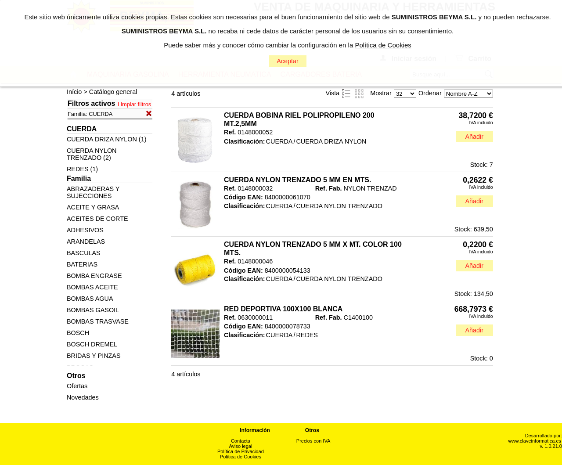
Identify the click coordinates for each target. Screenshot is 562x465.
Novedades (83, 397)
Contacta (240, 440)
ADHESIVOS (85, 230)
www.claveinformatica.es (534, 440)
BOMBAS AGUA (90, 298)
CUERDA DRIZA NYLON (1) (107, 139)
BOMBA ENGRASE (94, 275)
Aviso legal (240, 446)
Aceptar (288, 61)
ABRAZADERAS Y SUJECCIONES (93, 192)
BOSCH (78, 332)
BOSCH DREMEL (92, 344)
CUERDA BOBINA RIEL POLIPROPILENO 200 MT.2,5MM (299, 119)
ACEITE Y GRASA (93, 207)
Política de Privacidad (240, 451)
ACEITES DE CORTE (97, 218)
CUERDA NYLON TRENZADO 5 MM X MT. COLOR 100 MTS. (313, 248)
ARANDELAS (86, 241)
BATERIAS (82, 264)
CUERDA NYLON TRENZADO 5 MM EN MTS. (297, 180)
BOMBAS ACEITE (92, 287)
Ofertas (77, 385)
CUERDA (279, 141)
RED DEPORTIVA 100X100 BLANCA (283, 309)
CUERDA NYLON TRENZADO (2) (92, 154)
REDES (307, 335)
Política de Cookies (240, 456)
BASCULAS (84, 252)
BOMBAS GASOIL (93, 310)
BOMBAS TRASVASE (98, 321)
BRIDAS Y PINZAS (94, 355)
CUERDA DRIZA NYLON (331, 141)
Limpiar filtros (134, 104)
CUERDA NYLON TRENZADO (339, 205)
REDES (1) (82, 169)
